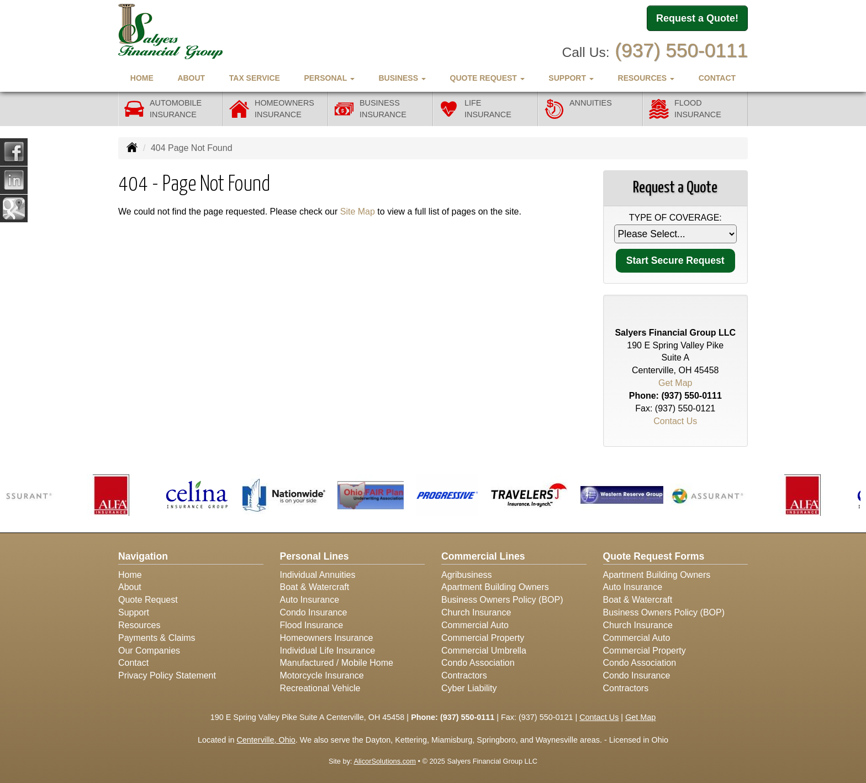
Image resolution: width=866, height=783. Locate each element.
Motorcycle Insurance (322, 675)
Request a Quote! (697, 18)
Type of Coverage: (675, 217)
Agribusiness (466, 575)
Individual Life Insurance (328, 650)
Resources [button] (646, 78)
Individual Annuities (318, 575)
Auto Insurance (310, 599)
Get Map (675, 383)
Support (133, 612)
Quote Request (148, 599)
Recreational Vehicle (320, 688)
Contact (717, 78)
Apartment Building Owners (495, 587)
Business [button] (401, 78)
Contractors (464, 675)
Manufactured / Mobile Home (336, 662)
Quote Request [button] (487, 78)
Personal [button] (329, 78)
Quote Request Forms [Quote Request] (654, 556)
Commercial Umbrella (483, 650)
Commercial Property (482, 638)
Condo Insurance (313, 612)
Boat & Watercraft (315, 587)
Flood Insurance (312, 625)
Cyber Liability (469, 688)
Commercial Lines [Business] (483, 556)
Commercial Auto (475, 625)
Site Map (357, 211)
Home (142, 78)
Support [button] (571, 78)
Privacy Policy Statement (167, 675)
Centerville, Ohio (265, 739)
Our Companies (149, 650)
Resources (139, 625)
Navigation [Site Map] (143, 556)
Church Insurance (476, 612)
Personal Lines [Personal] (314, 556)
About (191, 78)
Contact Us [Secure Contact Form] (675, 421)
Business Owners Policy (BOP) (502, 599)
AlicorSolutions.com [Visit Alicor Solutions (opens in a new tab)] (384, 761)
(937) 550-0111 (681, 50)
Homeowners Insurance (326, 638)
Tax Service (254, 78)
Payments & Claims (157, 638)
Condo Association (478, 662)
